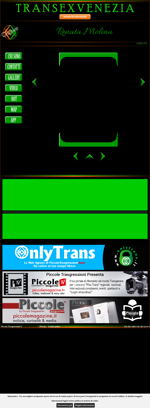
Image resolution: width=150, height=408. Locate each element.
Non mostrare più (64, 405)
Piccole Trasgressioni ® (11, 326)
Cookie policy (54, 326)
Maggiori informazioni (84, 405)
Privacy (43, 326)
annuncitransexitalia (75, 16)
